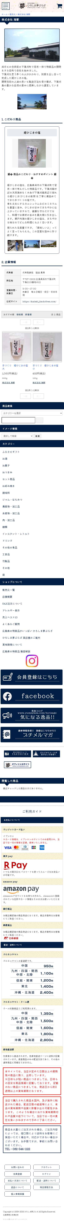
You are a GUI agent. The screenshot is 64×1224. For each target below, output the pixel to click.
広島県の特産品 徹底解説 (16, 651)
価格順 (19, 314)
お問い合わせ (17, 1167)
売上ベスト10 (10, 617)
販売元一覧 (8, 590)
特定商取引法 (46, 1187)
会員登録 (17, 1173)
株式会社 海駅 (24, 14)
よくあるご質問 (11, 624)
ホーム (5, 14)
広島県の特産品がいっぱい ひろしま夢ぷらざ (27, 631)
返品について (17, 1187)
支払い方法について (17, 1180)
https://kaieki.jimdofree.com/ (39, 301)
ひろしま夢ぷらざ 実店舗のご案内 (21, 637)
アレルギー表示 (11, 610)
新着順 (28, 314)
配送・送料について (46, 1180)
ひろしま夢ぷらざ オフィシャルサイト (15, 1219)
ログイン (46, 1173)
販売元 (13, 14)
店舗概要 (7, 596)
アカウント (46, 1167)
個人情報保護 (17, 1193)
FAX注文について (12, 603)
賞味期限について (12, 644)
